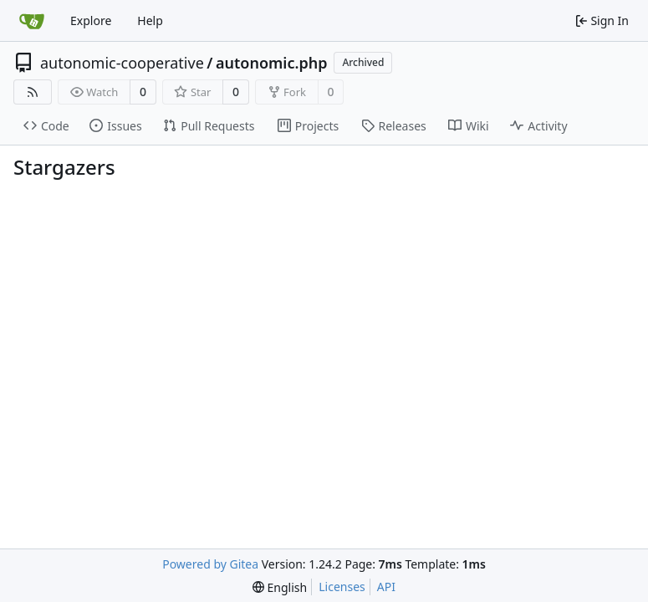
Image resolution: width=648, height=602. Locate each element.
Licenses (342, 586)
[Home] (31, 21)
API (386, 586)
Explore (90, 20)
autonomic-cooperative (122, 62)
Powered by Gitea (210, 564)
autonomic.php (271, 62)
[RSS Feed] (32, 92)
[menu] (280, 587)
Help (150, 20)
